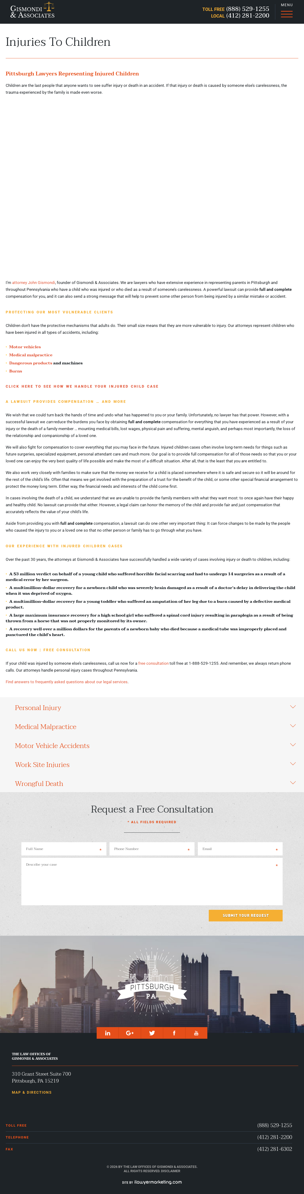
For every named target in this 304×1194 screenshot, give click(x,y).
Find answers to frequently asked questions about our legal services (67, 681)
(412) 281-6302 (274, 1149)
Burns (15, 371)
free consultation (153, 663)
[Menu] (286, 12)
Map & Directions (32, 1092)
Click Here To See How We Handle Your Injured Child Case (82, 386)
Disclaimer (170, 1171)
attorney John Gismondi (33, 282)
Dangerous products (30, 363)
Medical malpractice (30, 355)
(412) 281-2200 (274, 1137)
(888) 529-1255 (274, 1125)
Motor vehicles (25, 347)
